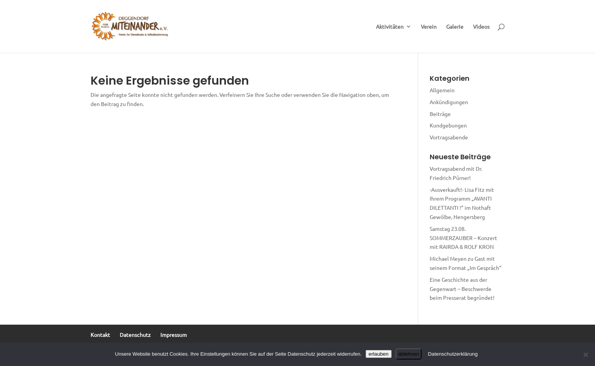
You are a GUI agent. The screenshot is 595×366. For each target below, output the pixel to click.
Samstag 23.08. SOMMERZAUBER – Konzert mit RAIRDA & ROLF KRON (463, 237)
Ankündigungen (449, 101)
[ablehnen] (585, 354)
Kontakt (100, 334)
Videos (481, 27)
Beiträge (440, 113)
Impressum (173, 334)
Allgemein (442, 90)
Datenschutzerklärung (453, 354)
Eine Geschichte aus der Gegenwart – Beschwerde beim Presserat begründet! (462, 288)
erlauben (379, 354)
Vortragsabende (449, 137)
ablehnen (408, 354)
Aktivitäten (390, 27)
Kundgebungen (448, 125)
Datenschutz (135, 334)
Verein (429, 27)
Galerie (454, 27)
